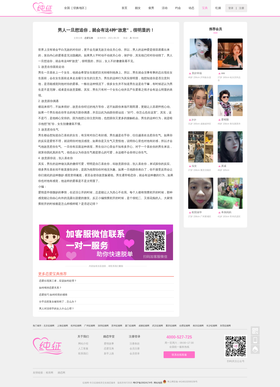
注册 (241, 8)
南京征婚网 (198, 325)
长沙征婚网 (211, 325)
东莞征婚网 (225, 325)
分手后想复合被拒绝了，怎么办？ (58, 301)
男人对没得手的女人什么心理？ (56, 308)
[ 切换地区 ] (79, 7)
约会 (178, 7)
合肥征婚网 (184, 325)
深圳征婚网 (103, 325)
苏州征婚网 (116, 325)
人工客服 (83, 348)
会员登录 (135, 353)
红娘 (218, 7)
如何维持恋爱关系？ (50, 287)
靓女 (138, 7)
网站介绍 (83, 343)
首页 (124, 7)
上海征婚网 (62, 325)
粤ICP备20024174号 (142, 382)
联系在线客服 (179, 354)
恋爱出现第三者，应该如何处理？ (58, 280)
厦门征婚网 (130, 325)
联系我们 (83, 353)
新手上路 (109, 353)
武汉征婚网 (157, 325)
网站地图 (158, 382)
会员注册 (135, 348)
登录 (230, 8)
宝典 (205, 7)
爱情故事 (109, 343)
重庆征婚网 (171, 325)
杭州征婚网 (76, 325)
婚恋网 (61, 372)
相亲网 (49, 372)
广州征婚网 (89, 325)
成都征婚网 (144, 325)
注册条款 (135, 343)
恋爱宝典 (88, 38)
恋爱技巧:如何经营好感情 (53, 294)
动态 (191, 7)
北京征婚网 (49, 325)
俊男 (151, 7)
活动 (165, 7)
